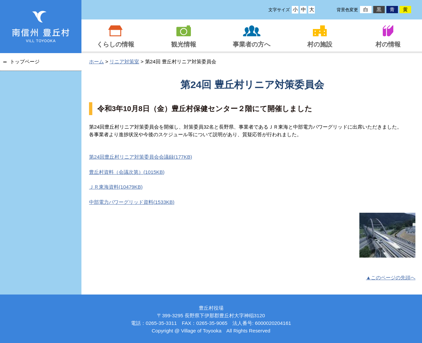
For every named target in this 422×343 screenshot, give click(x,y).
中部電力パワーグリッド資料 (131, 202)
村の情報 (388, 44)
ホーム (96, 61)
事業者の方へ (251, 44)
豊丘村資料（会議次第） (127, 172)
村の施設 (319, 44)
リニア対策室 (124, 61)
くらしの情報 (115, 44)
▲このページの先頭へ (390, 277)
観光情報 (183, 44)
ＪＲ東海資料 (116, 187)
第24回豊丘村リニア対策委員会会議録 (140, 157)
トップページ (25, 61)
